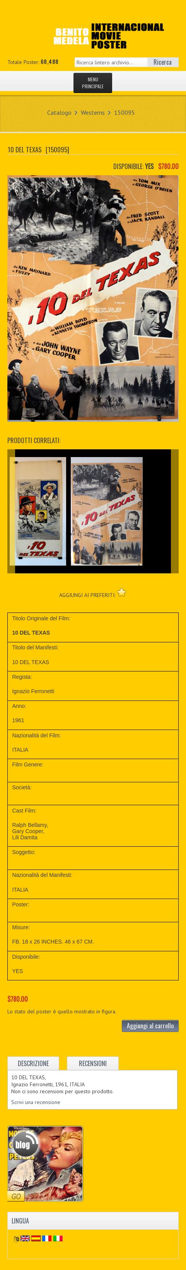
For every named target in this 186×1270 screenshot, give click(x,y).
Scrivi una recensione (35, 1102)
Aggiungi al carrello (150, 1025)
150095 (124, 112)
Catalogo (59, 112)
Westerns (93, 112)
